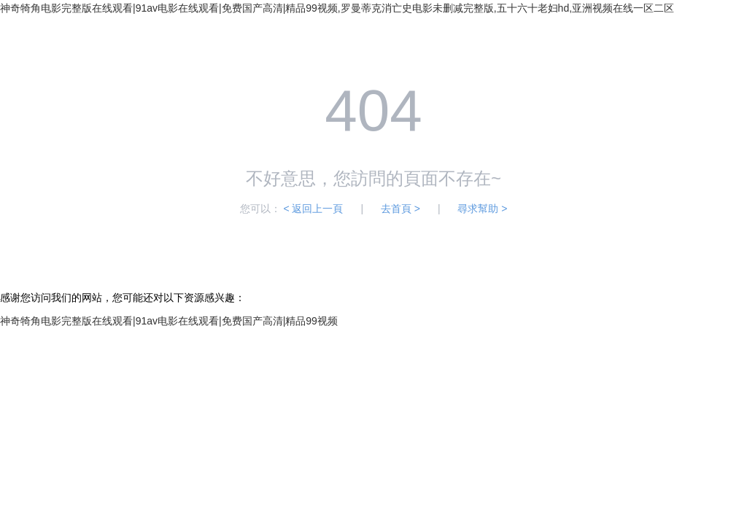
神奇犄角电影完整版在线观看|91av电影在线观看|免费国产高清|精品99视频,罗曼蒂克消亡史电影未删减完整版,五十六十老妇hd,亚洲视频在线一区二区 (337, 8)
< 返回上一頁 (313, 208)
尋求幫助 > (482, 208)
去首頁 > (400, 208)
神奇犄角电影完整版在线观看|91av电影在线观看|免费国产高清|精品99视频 (169, 321)
